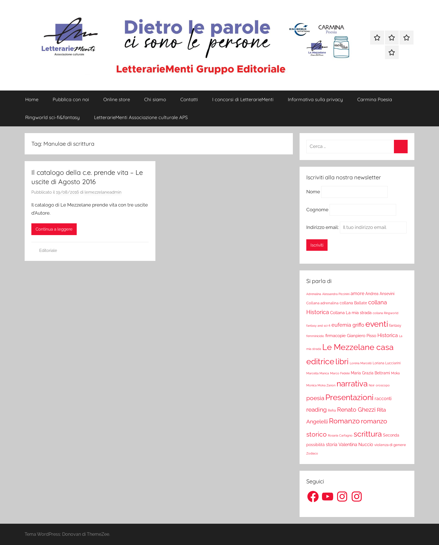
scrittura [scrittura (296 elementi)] (368, 433)
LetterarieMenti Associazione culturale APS (141, 117)
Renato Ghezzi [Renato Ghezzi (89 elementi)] (356, 409)
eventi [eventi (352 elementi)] (376, 324)
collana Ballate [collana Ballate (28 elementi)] (353, 303)
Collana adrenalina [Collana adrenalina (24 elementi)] (322, 303)
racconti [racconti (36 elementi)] (383, 398)
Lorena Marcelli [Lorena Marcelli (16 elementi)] (361, 363)
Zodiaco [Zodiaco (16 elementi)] (312, 453)
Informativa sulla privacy (315, 99)
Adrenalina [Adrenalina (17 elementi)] (313, 294)
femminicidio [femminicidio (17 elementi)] (315, 336)
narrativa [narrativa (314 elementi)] (352, 383)
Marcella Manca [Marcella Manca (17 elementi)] (317, 373)
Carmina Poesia (374, 99)
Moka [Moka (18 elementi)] (395, 373)
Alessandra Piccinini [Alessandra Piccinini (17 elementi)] (335, 294)
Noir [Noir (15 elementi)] (372, 385)
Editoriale (48, 250)
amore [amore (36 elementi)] (357, 293)
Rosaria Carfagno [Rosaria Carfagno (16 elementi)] (340, 435)
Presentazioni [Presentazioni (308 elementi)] (349, 397)
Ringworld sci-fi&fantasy (52, 117)
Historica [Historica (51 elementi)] (387, 335)
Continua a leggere (54, 229)
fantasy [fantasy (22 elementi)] (395, 325)
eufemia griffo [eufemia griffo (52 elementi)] (347, 325)
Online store (116, 99)
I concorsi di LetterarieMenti (243, 99)
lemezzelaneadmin (103, 192)
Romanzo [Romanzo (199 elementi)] (344, 421)
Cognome (317, 209)
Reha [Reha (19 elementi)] (332, 410)
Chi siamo (155, 99)
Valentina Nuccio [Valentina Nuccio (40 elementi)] (355, 444)
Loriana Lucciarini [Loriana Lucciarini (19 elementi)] (387, 363)
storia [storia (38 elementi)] (331, 444)
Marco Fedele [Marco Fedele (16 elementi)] (340, 373)
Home (31, 99)
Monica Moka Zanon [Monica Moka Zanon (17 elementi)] (320, 385)
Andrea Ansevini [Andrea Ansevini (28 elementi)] (379, 293)
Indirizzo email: (356, 227)
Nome (313, 192)
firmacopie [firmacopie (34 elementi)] (335, 335)
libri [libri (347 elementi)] (342, 361)
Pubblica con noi (71, 99)
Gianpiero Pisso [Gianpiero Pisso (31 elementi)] (361, 335)
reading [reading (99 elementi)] (316, 409)
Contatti (189, 99)
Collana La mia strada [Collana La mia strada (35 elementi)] (351, 312)
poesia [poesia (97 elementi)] (315, 398)
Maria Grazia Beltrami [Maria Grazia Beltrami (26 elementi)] (370, 373)
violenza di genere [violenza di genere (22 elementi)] (390, 445)
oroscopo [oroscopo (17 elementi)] (383, 385)
